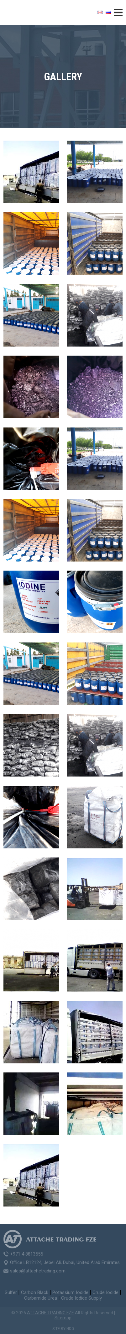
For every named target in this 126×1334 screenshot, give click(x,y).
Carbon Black (34, 1292)
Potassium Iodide (70, 1292)
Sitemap (63, 1317)
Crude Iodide (105, 1292)
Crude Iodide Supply (81, 1298)
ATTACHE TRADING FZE (50, 1312)
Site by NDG (63, 1329)
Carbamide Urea (40, 1298)
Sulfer (11, 1292)
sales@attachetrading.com (38, 1271)
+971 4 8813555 (26, 1254)
